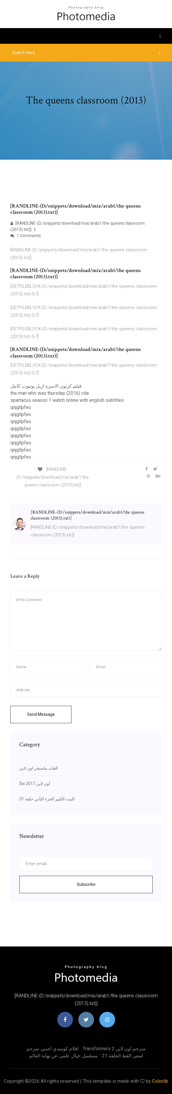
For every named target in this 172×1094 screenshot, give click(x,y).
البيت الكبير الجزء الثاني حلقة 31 (46, 799)
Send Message (41, 714)
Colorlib (160, 1081)
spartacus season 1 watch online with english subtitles (67, 400)
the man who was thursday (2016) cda (49, 393)
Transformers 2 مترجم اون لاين (114, 1048)
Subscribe (86, 884)
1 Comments (25, 235)
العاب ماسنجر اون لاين (38, 768)
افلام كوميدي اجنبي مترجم (52, 1048)
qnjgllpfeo (20, 407)
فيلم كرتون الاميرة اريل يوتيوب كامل (46, 386)
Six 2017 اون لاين (34, 783)
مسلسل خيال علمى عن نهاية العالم (63, 1056)
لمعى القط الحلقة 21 (122, 1056)
